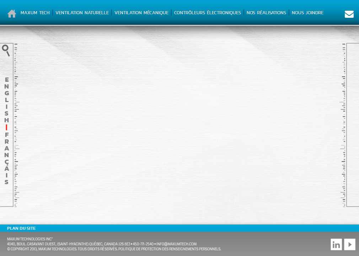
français (6, 158)
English (6, 99)
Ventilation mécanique (141, 12)
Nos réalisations (266, 12)
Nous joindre (307, 12)
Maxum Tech (35, 12)
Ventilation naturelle (82, 12)
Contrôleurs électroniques (207, 12)
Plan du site (21, 228)
